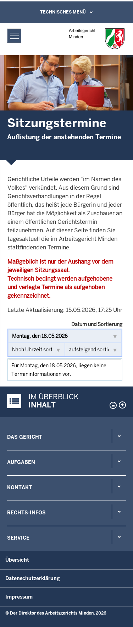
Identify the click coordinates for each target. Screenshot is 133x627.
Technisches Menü (63, 12)
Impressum (19, 597)
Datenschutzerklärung (32, 578)
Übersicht (17, 560)
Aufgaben (21, 462)
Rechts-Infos (26, 512)
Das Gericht (24, 437)
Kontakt (19, 487)
